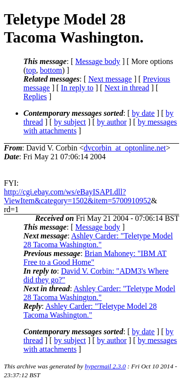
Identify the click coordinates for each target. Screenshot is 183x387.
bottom (51, 70)
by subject (70, 122)
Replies (35, 96)
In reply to (77, 88)
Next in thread (126, 88)
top (31, 70)
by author (112, 122)
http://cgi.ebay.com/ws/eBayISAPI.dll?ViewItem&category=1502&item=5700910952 (77, 196)
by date (143, 113)
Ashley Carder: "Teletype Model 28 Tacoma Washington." (98, 240)
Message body (97, 61)
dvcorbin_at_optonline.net (125, 148)
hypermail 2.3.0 (105, 366)
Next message (110, 79)
